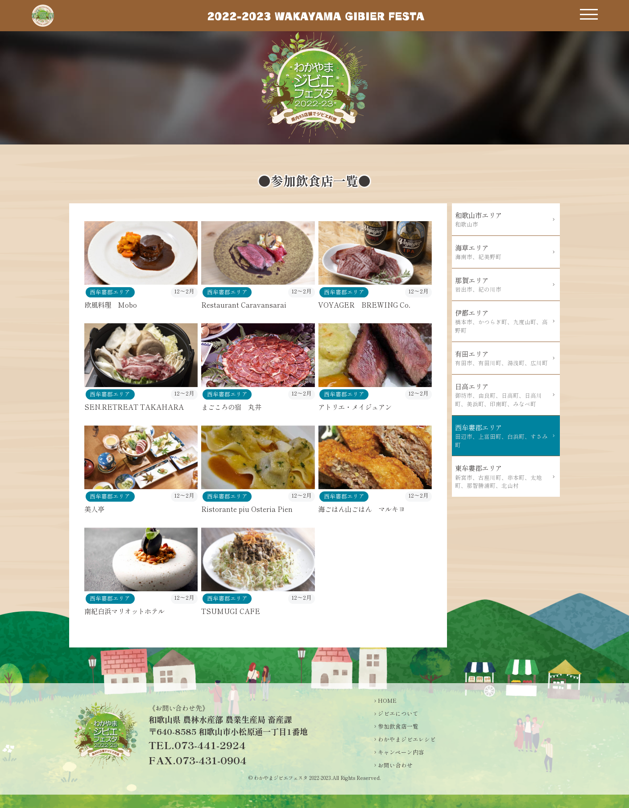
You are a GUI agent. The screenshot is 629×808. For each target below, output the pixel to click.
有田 (503, 358)
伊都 (503, 321)
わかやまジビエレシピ (407, 739)
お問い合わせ (395, 765)
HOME (387, 701)
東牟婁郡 (503, 476)
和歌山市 (503, 219)
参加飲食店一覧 (398, 726)
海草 (503, 252)
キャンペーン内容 (401, 752)
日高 (503, 394)
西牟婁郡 (503, 435)
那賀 (503, 284)
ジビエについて (398, 713)
